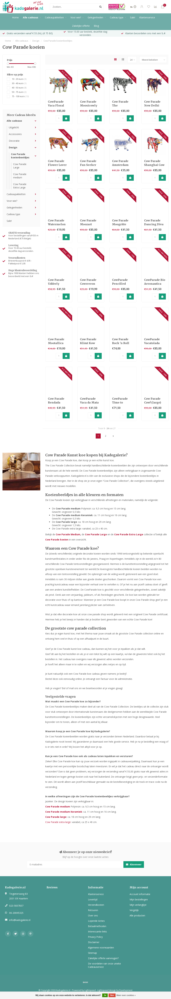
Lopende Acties (96, 920)
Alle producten (137, 915)
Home (15, 17)
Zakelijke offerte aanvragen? (103, 958)
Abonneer (133, 864)
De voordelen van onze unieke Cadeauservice (104, 965)
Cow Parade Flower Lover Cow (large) (57, 164)
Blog (96, 25)
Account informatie (140, 894)
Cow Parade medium (19, 176)
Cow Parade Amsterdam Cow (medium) (122, 164)
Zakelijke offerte (81, 25)
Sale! (132, 17)
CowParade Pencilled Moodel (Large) (123, 283)
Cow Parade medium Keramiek (74, 515)
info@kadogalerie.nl (19, 920)
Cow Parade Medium (68, 534)
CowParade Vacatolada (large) (152, 343)
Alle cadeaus (30, 17)
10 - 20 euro (19, 79)
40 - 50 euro (19, 87)
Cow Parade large (66, 521)
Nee (112, 995)
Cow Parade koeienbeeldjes (20, 156)
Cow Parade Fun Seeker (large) (88, 164)
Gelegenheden (95, 17)
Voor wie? (75, 17)
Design (13, 147)
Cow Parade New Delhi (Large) (152, 105)
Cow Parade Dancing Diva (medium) (153, 224)
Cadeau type (116, 17)
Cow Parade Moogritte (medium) (120, 224)
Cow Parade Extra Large (19, 186)
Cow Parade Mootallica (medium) (56, 343)
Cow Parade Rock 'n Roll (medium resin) (123, 343)
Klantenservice (147, 17)
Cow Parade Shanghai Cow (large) (154, 164)
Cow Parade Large (96, 534)
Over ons (93, 915)
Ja (105, 995)
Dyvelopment (125, 990)
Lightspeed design (106, 990)
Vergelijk (134, 910)
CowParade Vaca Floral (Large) (56, 105)
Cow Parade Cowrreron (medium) (88, 283)
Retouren (93, 910)
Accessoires (15, 134)
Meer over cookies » (126, 995)
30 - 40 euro (19, 83)
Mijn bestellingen (139, 899)
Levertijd (92, 899)
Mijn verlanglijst (138, 904)
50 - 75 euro (19, 92)
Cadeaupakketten (54, 17)
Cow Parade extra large (58, 822)
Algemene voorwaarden (101, 947)
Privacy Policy (95, 936)
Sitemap (92, 952)
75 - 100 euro (20, 96)
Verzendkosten (96, 904)
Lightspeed (90, 990)
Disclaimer (93, 942)
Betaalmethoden (97, 926)
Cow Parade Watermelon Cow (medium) (58, 224)
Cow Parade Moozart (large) (88, 224)
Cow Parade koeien (56, 539)
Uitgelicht (14, 127)
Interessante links (97, 931)
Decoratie (14, 140)
